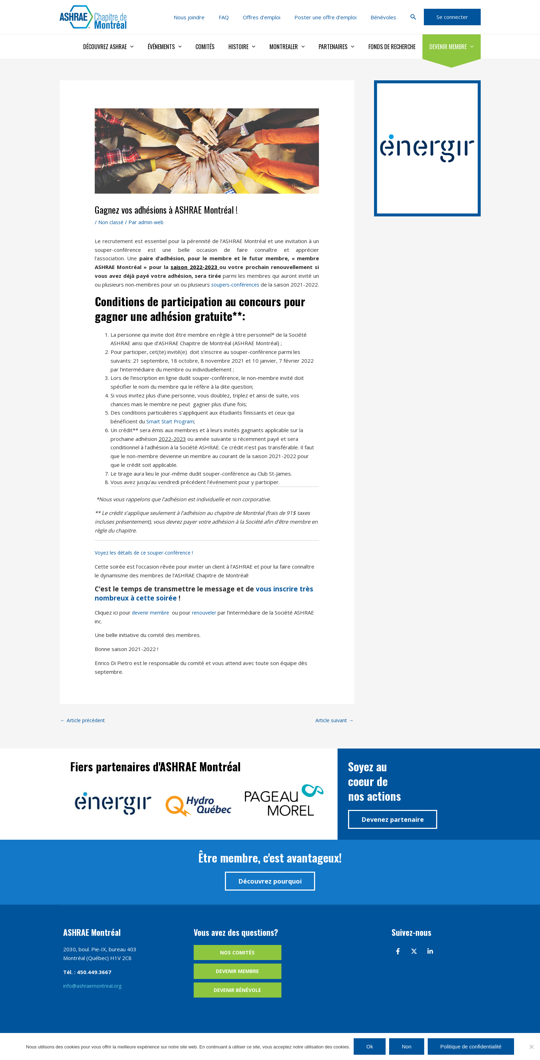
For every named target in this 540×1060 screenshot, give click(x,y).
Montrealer (297, 46)
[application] (151, 46)
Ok (369, 1046)
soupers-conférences (243, 284)
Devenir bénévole (237, 1000)
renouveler (208, 621)
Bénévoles (385, 17)
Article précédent (84, 729)
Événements (183, 46)
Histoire (254, 46)
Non (407, 1046)
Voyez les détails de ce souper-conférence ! (148, 561)
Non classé (111, 222)
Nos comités (237, 962)
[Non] (531, 1046)
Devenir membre (453, 46)
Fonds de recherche (396, 46)
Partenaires (343, 46)
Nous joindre (204, 17)
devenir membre (153, 621)
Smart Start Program (171, 430)
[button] (413, 17)
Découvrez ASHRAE (129, 46)
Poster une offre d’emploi (331, 17)
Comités (220, 46)
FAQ (236, 17)
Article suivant (333, 729)
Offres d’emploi (270, 17)
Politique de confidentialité (470, 1046)
